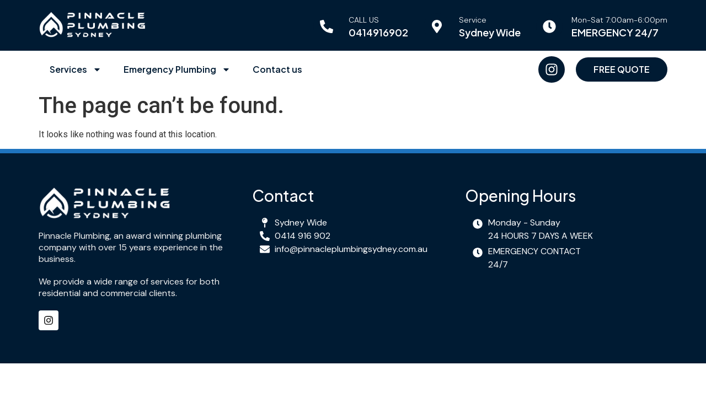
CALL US (364, 20)
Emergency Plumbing (177, 69)
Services (75, 69)
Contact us (277, 69)
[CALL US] (326, 26)
